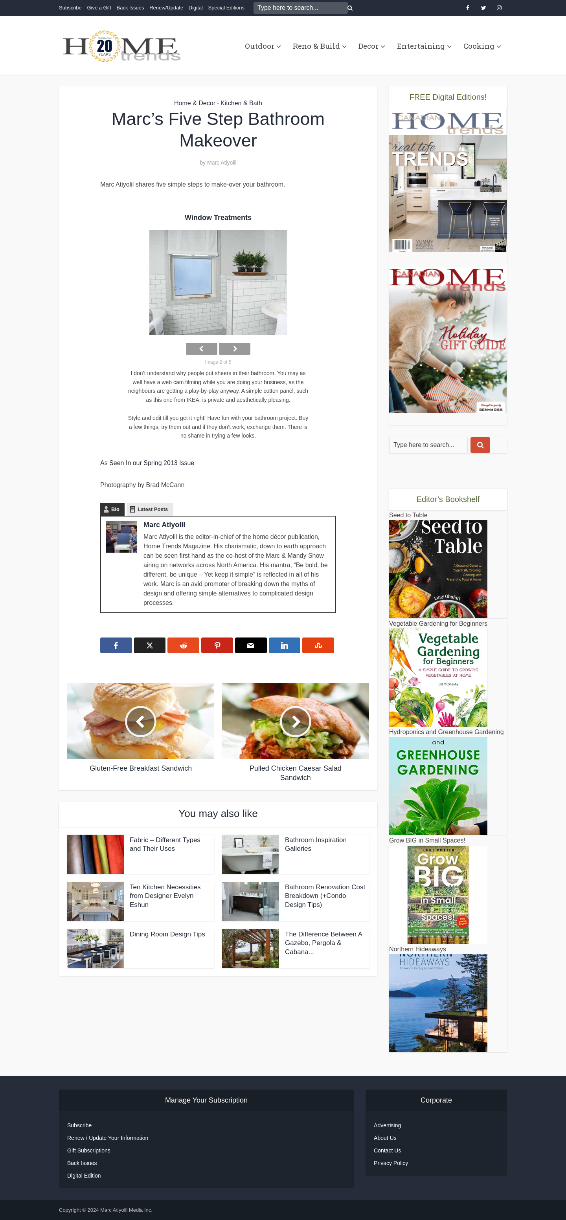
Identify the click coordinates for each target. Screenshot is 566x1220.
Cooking (478, 46)
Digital (196, 8)
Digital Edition (84, 1175)
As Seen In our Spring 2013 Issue (147, 463)
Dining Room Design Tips (167, 934)
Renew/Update (166, 8)
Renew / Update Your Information (107, 1138)
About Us (385, 1138)
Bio (115, 509)
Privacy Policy (391, 1163)
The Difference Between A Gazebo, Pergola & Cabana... (323, 943)
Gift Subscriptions (88, 1150)
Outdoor (259, 46)
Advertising (387, 1125)
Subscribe (70, 8)
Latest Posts (153, 509)
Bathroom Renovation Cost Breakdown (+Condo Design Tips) (325, 896)
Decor (368, 46)
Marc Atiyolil (222, 162)
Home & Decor (194, 103)
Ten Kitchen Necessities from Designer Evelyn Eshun (165, 896)
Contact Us (387, 1150)
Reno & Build (316, 46)
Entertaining (421, 46)
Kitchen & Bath (241, 103)
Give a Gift (99, 8)
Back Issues (130, 8)
